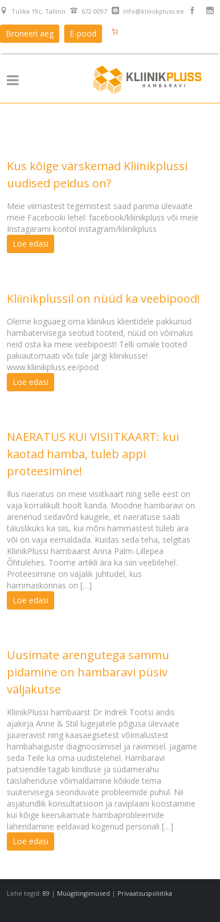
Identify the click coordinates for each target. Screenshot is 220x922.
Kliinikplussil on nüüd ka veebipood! (103, 298)
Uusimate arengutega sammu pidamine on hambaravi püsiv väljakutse (88, 672)
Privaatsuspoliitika (144, 893)
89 (46, 893)
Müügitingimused (83, 893)
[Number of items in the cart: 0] (115, 31)
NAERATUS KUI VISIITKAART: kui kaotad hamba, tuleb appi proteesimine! (93, 454)
